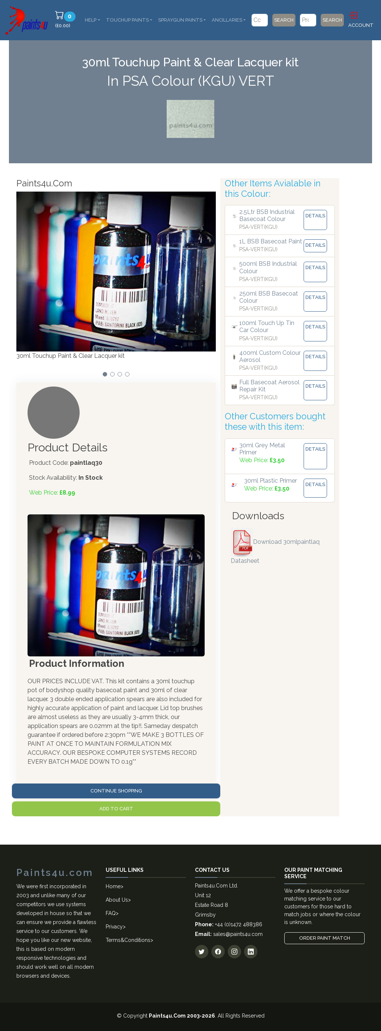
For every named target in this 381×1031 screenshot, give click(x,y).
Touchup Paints (127, 20)
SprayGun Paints (180, 20)
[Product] (308, 20)
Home (113, 886)
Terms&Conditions (128, 940)
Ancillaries (227, 20)
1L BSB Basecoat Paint (270, 241)
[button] (105, 374)
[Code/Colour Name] (260, 20)
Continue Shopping (116, 791)
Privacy (114, 927)
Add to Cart (116, 808)
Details (315, 215)
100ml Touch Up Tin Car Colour (266, 326)
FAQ (111, 913)
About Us (117, 900)
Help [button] (90, 20)
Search (284, 20)
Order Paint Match (324, 938)
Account (361, 19)
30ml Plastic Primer (270, 480)
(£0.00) (66, 19)
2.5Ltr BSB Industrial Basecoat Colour (267, 215)
